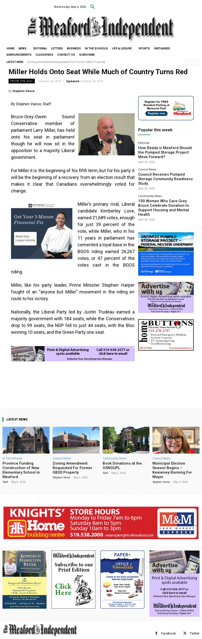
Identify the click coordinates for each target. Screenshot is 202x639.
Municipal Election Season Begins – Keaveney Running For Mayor (175, 467)
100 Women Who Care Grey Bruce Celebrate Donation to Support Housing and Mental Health (163, 189)
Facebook (168, 627)
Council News (147, 162)
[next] (196, 62)
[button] (93, 7)
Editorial (143, 142)
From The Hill (22, 81)
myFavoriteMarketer (65, 636)
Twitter (194, 627)
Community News (150, 181)
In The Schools (12, 458)
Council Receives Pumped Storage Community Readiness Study (160, 168)
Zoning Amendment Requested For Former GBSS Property (66, 62)
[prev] (188, 62)
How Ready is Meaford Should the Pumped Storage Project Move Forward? (164, 149)
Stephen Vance (24, 91)
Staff (5, 475)
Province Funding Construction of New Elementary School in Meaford (26, 467)
